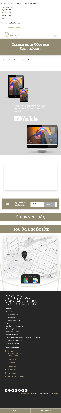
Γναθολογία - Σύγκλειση (14, 340)
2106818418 (7, 13)
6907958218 (7, 15)
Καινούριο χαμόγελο (12, 334)
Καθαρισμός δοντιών (13, 332)
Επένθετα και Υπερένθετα (14, 326)
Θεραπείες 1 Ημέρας (12, 343)
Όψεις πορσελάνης (12, 315)
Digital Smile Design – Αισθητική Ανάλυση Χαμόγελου (23, 337)
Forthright (55, 393)
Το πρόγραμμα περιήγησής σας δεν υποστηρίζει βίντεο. (30, 177)
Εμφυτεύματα (10, 312)
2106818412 (7, 10)
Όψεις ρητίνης (10, 317)
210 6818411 (7, 7)
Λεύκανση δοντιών (12, 329)
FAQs (8, 323)
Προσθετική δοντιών (13, 320)
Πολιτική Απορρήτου (28, 393)
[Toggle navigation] (55, 35)
